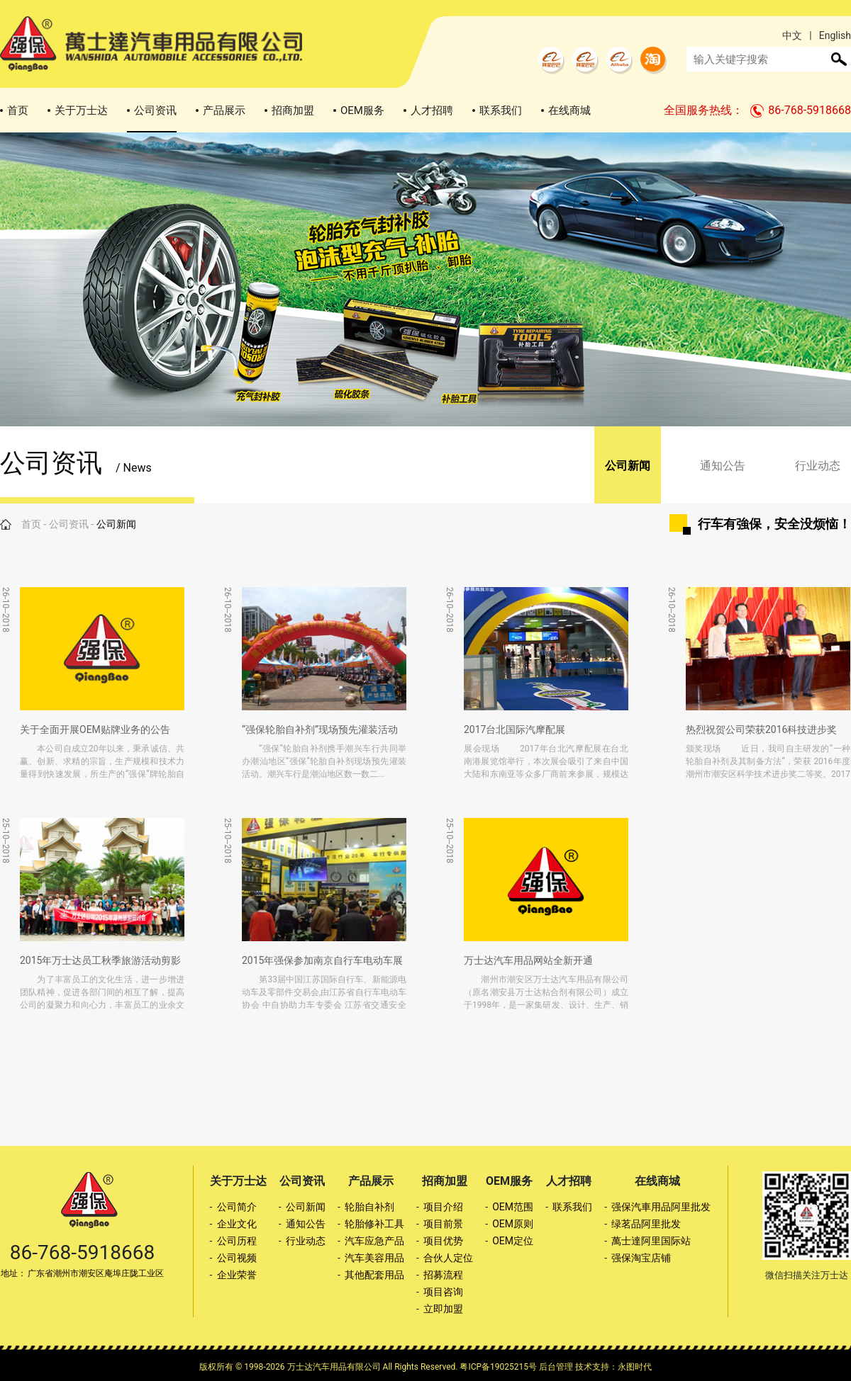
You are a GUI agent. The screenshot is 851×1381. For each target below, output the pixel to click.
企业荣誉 (237, 1274)
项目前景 (443, 1223)
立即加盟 (443, 1308)
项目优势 (443, 1240)
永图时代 (635, 1367)
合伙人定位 (448, 1257)
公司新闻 (627, 465)
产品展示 (224, 110)
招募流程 (443, 1274)
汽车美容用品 (374, 1257)
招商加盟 (293, 110)
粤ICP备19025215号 (498, 1367)
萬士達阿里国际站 (651, 1240)
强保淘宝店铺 (641, 1257)
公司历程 (237, 1240)
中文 (792, 35)
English (835, 35)
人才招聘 (432, 110)
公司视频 (237, 1257)
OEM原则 (512, 1223)
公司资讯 (155, 110)
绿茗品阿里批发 (646, 1223)
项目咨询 (443, 1291)
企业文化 (237, 1223)
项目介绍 (443, 1206)
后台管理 (556, 1367)
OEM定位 (512, 1240)
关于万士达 (81, 110)
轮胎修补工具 (374, 1223)
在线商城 (569, 110)
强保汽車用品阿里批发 (661, 1206)
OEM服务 (362, 110)
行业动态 (817, 465)
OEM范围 (512, 1206)
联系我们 (500, 110)
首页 (17, 110)
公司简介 (237, 1206)
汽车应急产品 (374, 1240)
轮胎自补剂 (369, 1206)
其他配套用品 (374, 1274)
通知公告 (722, 465)
